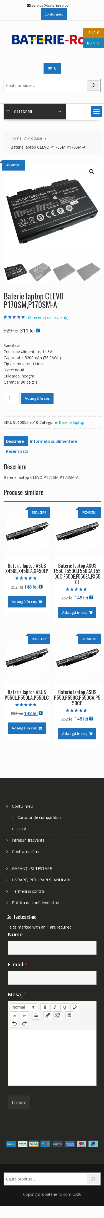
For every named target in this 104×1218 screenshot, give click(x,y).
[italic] (54, 1007)
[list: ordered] (14, 1015)
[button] (96, 111)
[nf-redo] (24, 1023)
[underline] (64, 1007)
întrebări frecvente (28, 840)
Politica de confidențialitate (36, 902)
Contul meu (54, 14)
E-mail (17, 964)
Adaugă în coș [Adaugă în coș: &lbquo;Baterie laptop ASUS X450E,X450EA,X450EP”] (24, 601)
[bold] (44, 1007)
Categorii (19, 111)
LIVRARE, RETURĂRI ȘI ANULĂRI (41, 879)
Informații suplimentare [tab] (53, 441)
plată (21, 828)
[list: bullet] (24, 1015)
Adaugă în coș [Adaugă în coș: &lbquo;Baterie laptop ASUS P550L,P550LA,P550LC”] (24, 728)
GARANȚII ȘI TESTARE (32, 868)
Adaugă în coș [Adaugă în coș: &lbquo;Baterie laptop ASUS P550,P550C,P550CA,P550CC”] (74, 733)
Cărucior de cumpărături (39, 817)
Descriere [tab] (15, 441)
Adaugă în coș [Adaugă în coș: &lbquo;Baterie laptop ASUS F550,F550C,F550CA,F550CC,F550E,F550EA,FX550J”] (74, 612)
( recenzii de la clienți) (48, 317)
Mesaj (17, 994)
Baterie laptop (71, 422)
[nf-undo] (14, 1023)
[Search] (93, 1179)
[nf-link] (47, 1015)
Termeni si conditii (28, 891)
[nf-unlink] (57, 1015)
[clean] (74, 1007)
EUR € (91, 33)
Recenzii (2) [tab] (17, 451)
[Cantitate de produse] (12, 398)
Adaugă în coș (37, 398)
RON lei (91, 43)
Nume (15, 934)
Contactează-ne (26, 851)
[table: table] (69, 1015)
